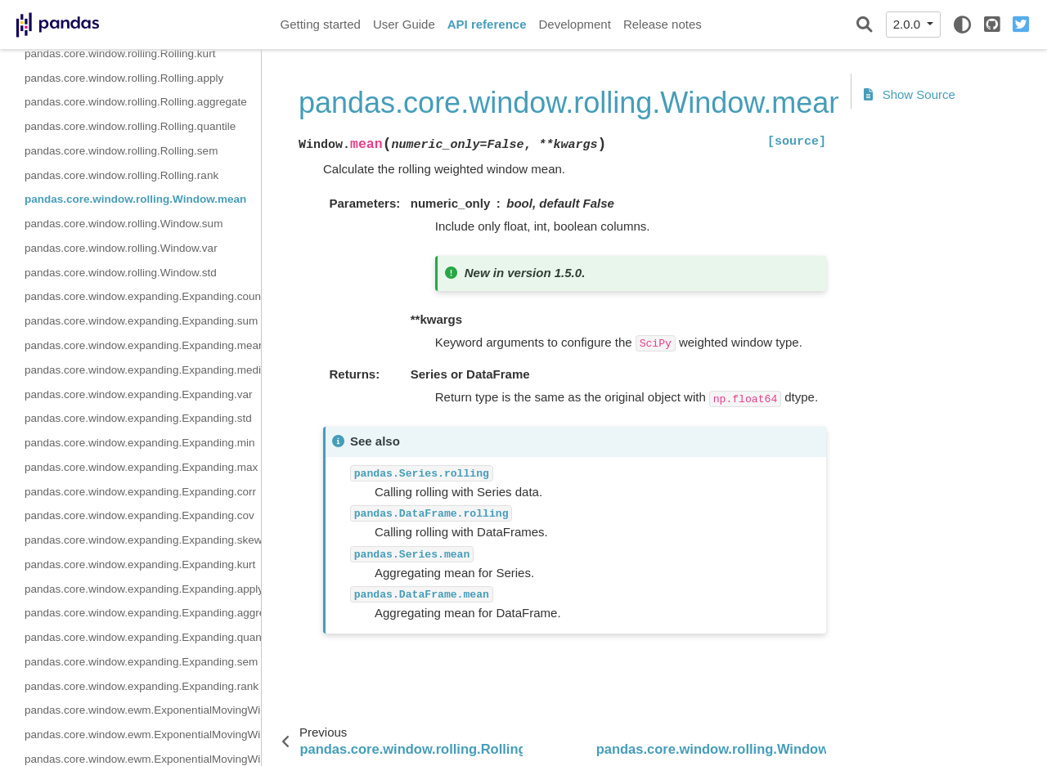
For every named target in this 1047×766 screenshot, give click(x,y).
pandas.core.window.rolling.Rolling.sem (121, 151)
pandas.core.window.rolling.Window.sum (123, 223)
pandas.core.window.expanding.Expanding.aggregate (143, 613)
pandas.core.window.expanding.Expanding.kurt (140, 564)
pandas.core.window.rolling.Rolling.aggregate (136, 102)
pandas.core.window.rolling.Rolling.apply (124, 78)
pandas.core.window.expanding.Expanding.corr (140, 492)
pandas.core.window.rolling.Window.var (121, 248)
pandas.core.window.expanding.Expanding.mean (143, 345)
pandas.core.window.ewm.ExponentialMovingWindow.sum (143, 734)
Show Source (909, 94)
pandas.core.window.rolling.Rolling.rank (121, 175)
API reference (487, 24)
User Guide (404, 24)
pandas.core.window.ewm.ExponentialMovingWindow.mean (143, 710)
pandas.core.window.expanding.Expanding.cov (139, 515)
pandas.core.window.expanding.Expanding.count (143, 296)
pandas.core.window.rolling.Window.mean (135, 199)
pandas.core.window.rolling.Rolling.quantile (130, 126)
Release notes (662, 24)
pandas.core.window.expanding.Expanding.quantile (143, 637)
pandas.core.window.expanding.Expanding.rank (141, 686)
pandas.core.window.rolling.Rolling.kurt (120, 53)
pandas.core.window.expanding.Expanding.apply (143, 589)
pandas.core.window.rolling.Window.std (121, 273)
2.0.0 (908, 24)
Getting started (321, 24)
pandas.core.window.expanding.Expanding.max (141, 467)
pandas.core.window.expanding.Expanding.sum (141, 321)
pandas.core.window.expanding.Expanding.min (139, 443)
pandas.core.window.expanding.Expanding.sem (141, 662)
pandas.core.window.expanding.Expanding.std (138, 418)
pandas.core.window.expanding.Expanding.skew (143, 540)
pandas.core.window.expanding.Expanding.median (143, 370)
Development (574, 24)
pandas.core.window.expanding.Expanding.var (138, 394)
